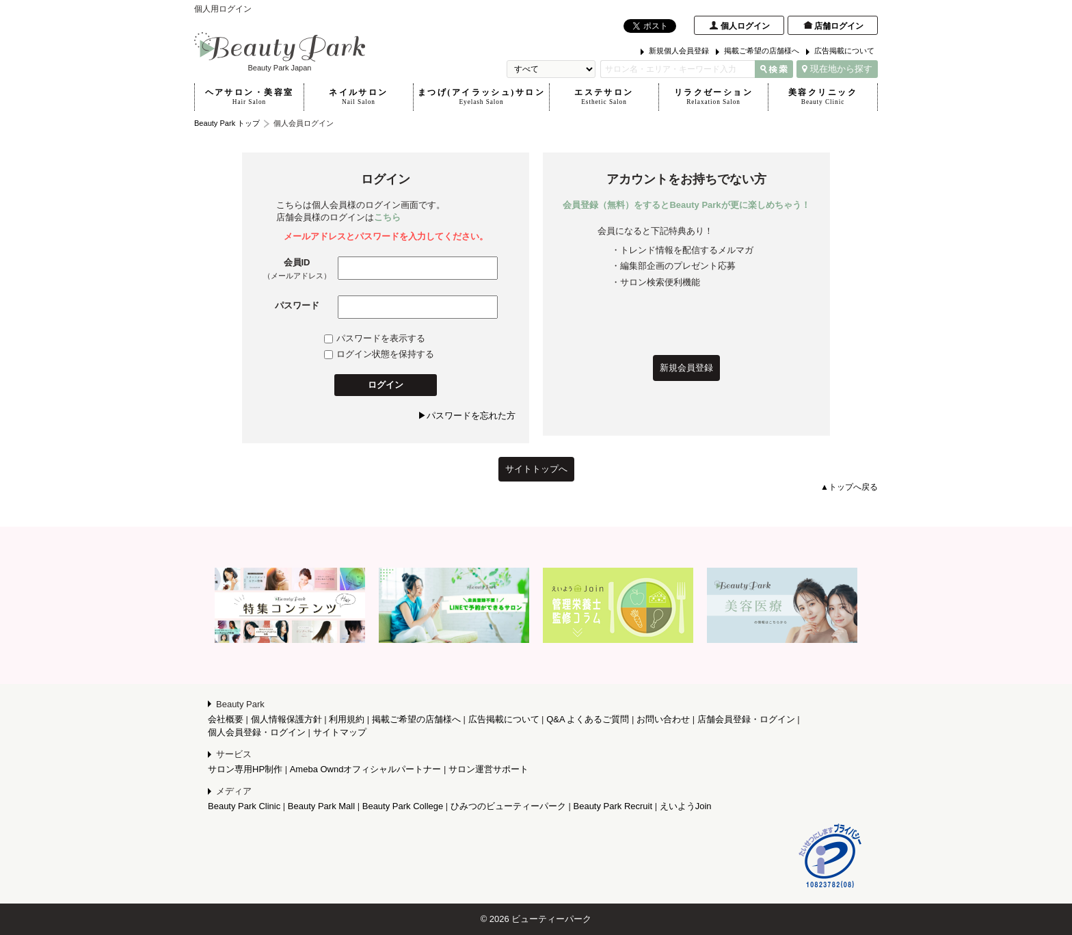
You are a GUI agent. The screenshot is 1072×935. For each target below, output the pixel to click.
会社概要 (225, 719)
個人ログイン (745, 26)
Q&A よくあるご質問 (587, 719)
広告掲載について (844, 51)
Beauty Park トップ (227, 123)
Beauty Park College (403, 806)
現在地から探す (837, 69)
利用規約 (346, 719)
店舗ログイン (838, 26)
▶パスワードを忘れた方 (466, 415)
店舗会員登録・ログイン (746, 719)
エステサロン (604, 97)
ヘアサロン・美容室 (249, 97)
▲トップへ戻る (849, 487)
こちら (387, 217)
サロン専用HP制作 (245, 769)
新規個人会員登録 (679, 51)
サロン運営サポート (488, 769)
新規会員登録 (686, 368)
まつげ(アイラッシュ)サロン (481, 97)
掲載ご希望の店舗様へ (761, 51)
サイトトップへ (536, 469)
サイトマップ (339, 732)
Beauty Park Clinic (244, 806)
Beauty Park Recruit (613, 806)
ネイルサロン (358, 97)
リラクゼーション (713, 97)
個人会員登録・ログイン (257, 732)
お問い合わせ (663, 719)
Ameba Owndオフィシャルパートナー (366, 769)
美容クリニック (822, 97)
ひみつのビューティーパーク (508, 806)
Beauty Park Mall (321, 806)
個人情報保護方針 (286, 719)
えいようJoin (686, 806)
